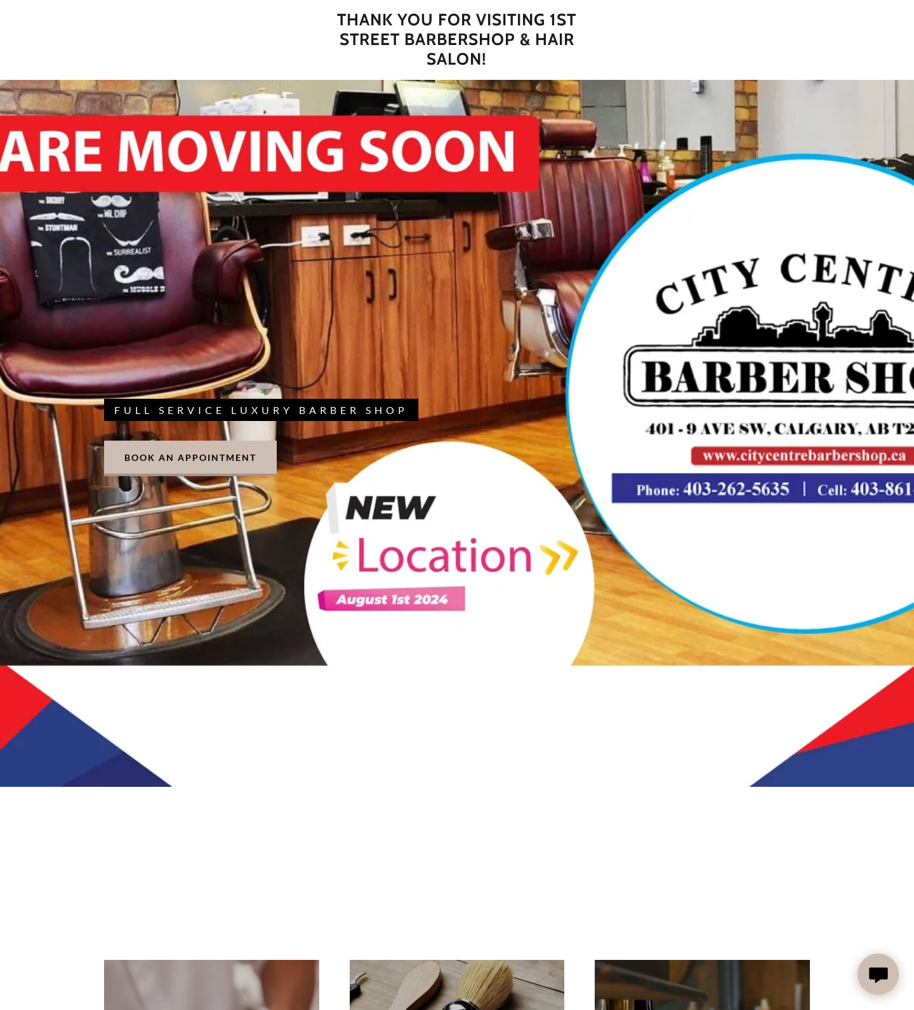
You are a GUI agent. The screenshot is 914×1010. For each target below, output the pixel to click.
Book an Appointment (190, 457)
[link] (456, 61)
